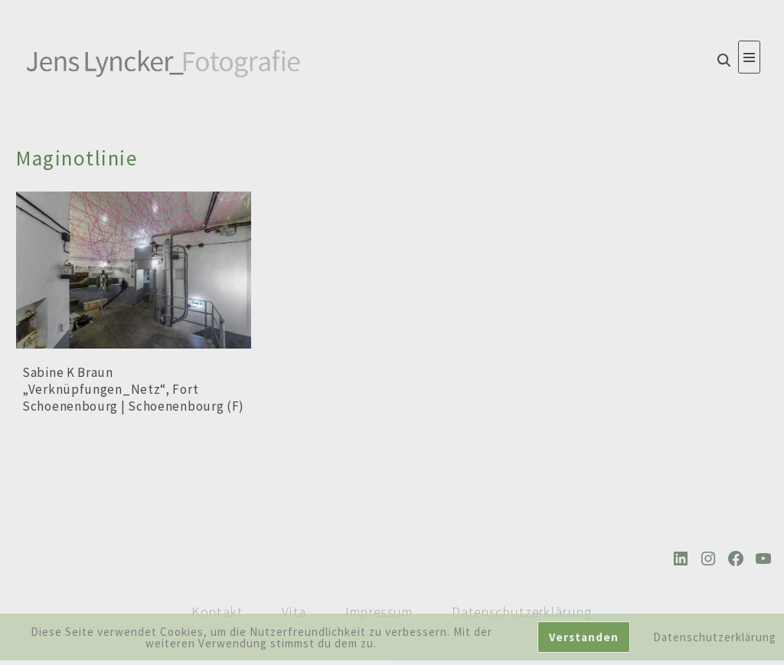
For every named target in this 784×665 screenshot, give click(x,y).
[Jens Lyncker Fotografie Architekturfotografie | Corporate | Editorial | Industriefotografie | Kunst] (164, 61)
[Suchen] (723, 60)
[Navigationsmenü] (749, 57)
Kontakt (217, 612)
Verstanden (584, 637)
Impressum (379, 612)
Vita (294, 612)
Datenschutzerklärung (522, 612)
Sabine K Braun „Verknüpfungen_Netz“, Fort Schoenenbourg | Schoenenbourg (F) (133, 389)
